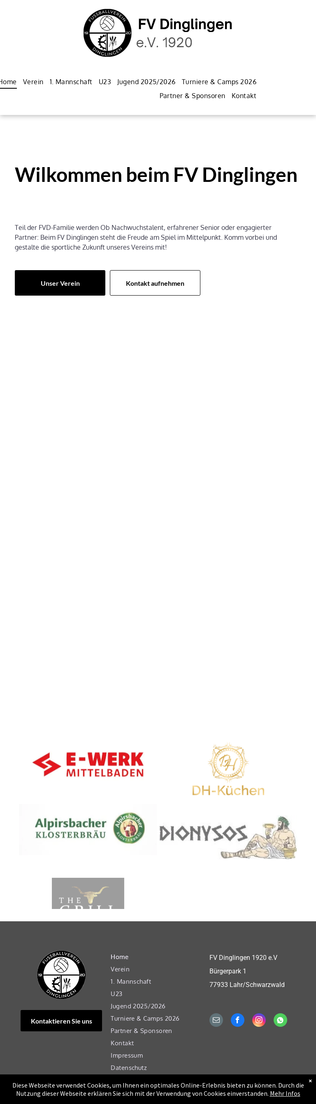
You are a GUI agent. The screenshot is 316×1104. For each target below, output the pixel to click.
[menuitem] (30, 81)
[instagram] (259, 1021)
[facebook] (237, 1021)
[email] (216, 1021)
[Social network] (280, 1021)
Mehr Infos (285, 1099)
